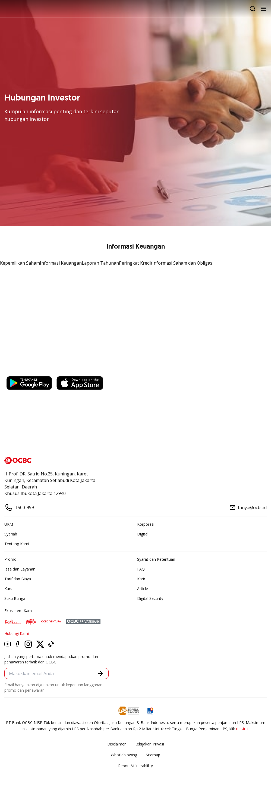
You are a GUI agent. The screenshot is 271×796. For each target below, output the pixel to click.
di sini (242, 729)
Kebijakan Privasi (149, 744)
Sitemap (153, 754)
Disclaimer (116, 744)
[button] (100, 673)
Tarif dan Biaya (17, 578)
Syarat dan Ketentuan (156, 559)
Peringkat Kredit (135, 263)
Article (142, 588)
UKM (8, 524)
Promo (10, 559)
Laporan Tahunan (100, 263)
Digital (142, 534)
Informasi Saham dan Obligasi (182, 263)
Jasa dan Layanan (19, 569)
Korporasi (145, 524)
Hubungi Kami (16, 633)
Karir (141, 578)
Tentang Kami (16, 543)
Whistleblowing (124, 754)
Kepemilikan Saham (20, 263)
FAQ (141, 569)
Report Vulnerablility (135, 765)
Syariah (10, 534)
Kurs (8, 588)
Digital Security (150, 598)
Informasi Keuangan (61, 263)
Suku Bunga (14, 598)
